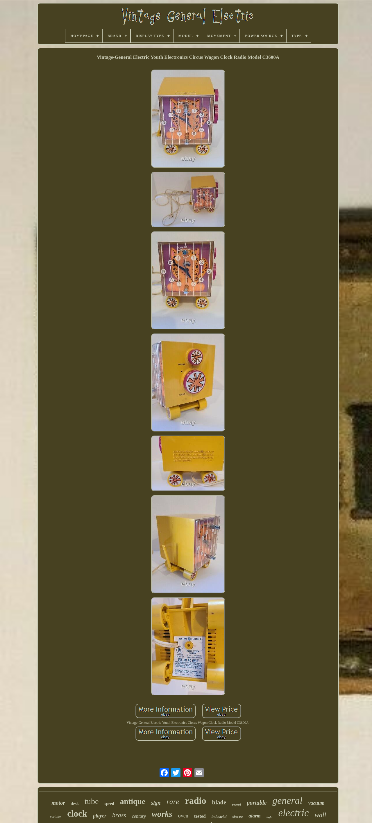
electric (293, 813)
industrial (219, 816)
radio (195, 800)
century (139, 816)
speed (109, 803)
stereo (238, 816)
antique (132, 801)
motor (58, 803)
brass (119, 815)
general (287, 800)
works (162, 814)
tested (200, 816)
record (236, 804)
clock (77, 813)
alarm (254, 816)
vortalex (55, 817)
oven (183, 816)
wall (320, 815)
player (99, 816)
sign (156, 803)
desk (75, 803)
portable (257, 802)
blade (219, 802)
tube (92, 801)
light (270, 817)
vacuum (316, 803)
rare (173, 801)
